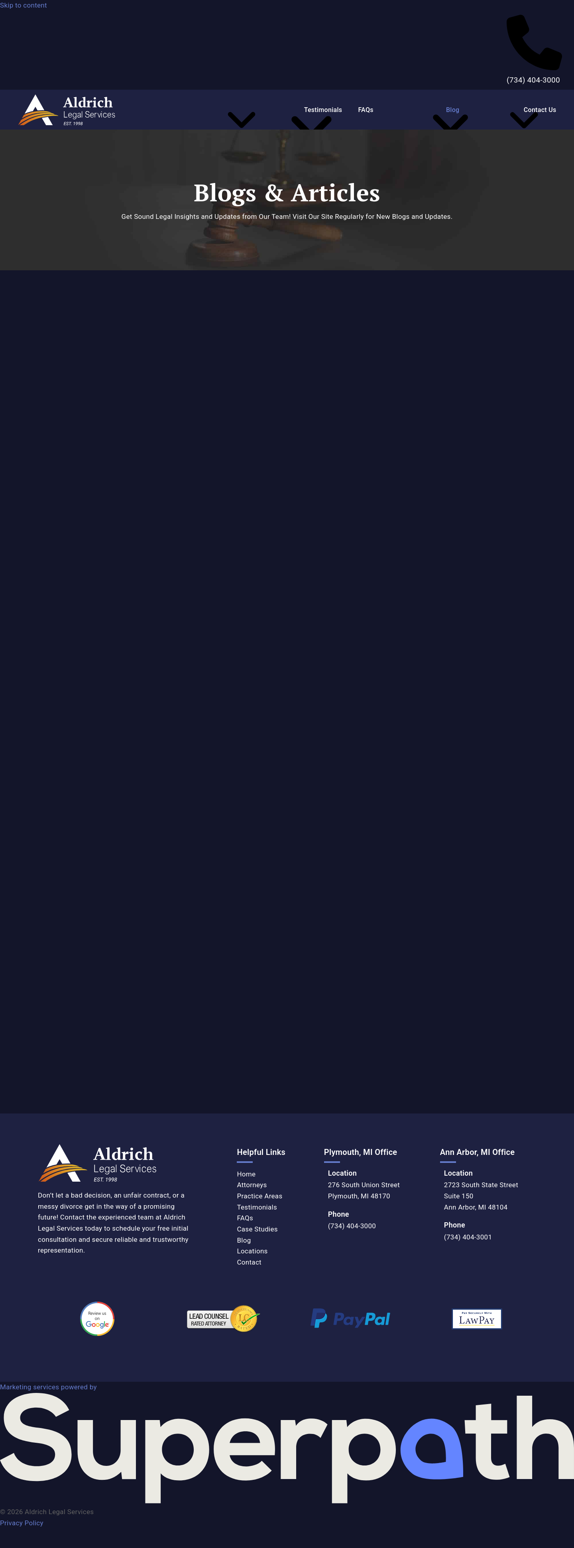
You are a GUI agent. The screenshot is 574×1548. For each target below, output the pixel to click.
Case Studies (257, 1229)
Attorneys (252, 1185)
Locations (252, 1251)
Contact (249, 1262)
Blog (244, 1240)
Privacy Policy (21, 1523)
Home (246, 1174)
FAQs (245, 1218)
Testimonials (257, 1207)
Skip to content (23, 5)
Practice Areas (259, 1196)
